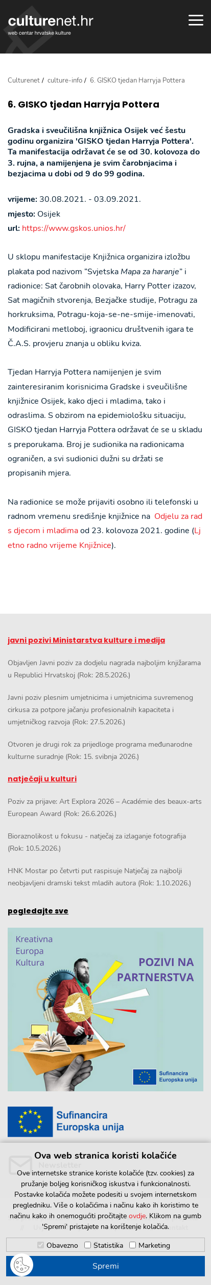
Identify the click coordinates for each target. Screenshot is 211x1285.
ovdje (137, 1216)
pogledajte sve (38, 911)
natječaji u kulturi (42, 779)
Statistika (108, 1245)
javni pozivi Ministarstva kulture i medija (86, 640)
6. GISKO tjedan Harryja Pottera (83, 104)
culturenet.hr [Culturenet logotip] (50, 25)
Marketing (154, 1245)
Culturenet (24, 80)
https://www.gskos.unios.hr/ (74, 228)
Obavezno (62, 1245)
